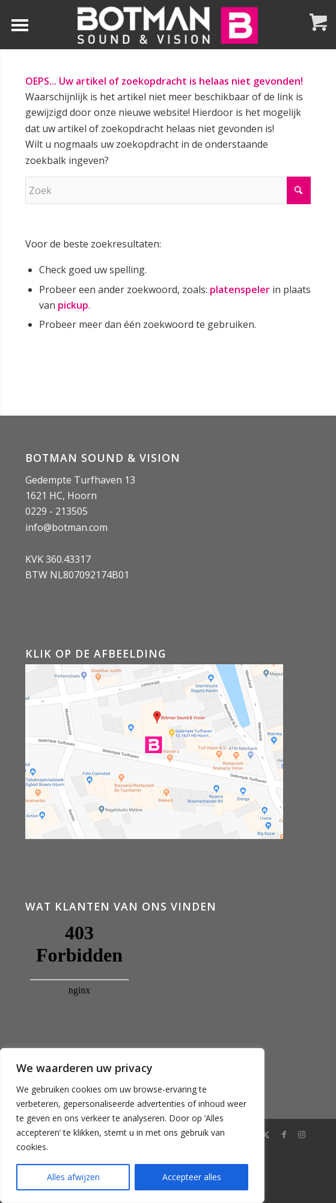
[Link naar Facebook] (284, 1135)
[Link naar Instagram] (302, 1135)
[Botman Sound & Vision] (167, 25)
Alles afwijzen (73, 1177)
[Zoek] (168, 190)
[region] (132, 1125)
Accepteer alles (191, 1177)
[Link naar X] (266, 1135)
